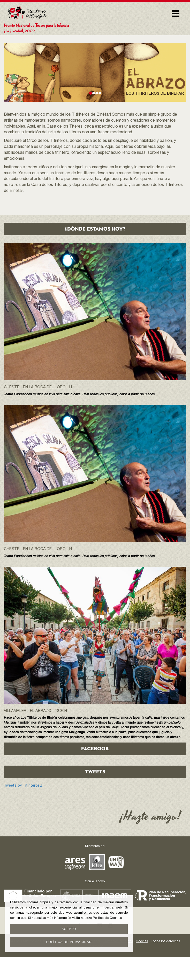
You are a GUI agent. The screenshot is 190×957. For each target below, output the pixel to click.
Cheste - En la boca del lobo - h (38, 387)
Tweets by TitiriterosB (23, 786)
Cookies (142, 941)
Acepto (69, 929)
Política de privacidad (69, 942)
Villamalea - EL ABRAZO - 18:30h (35, 711)
